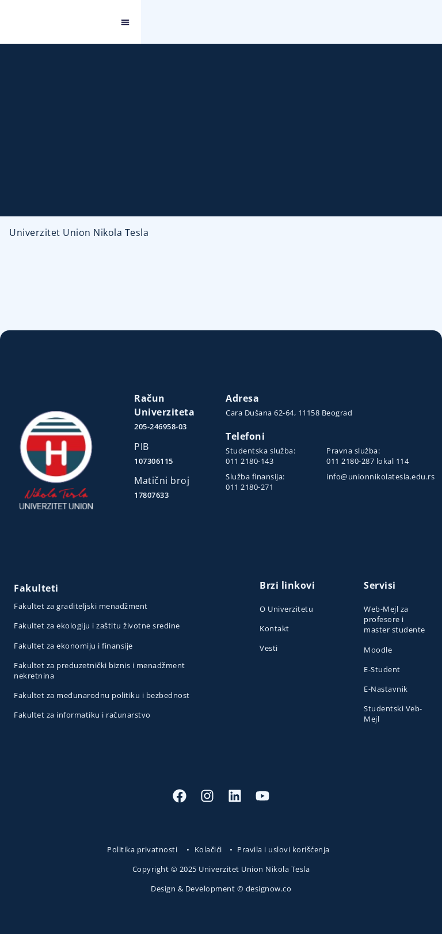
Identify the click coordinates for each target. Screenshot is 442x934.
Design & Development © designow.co (221, 888)
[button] (426, 22)
